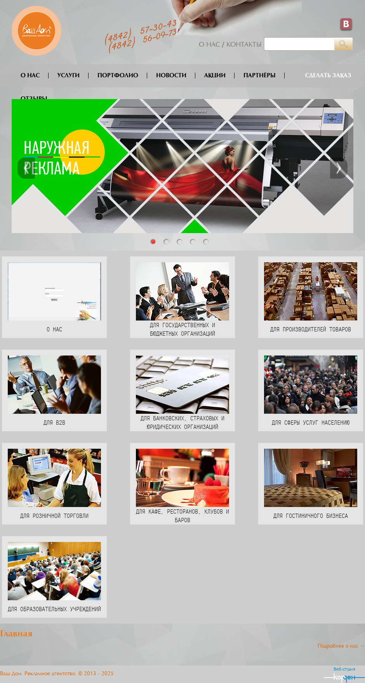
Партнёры (264, 76)
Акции (219, 76)
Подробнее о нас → (341, 646)
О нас (209, 45)
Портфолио (122, 76)
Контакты (244, 45)
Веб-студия (344, 669)
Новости (175, 76)
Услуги (73, 76)
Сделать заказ (328, 76)
